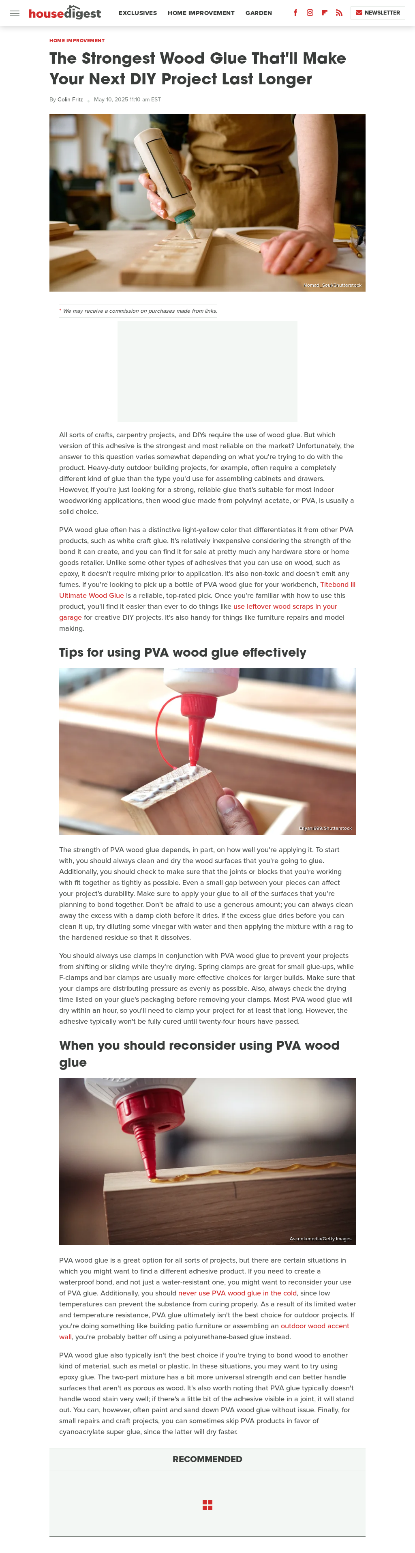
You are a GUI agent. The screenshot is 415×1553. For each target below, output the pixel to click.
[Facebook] (295, 14)
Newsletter (378, 13)
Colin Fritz (70, 99)
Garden (259, 13)
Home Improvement (201, 13)
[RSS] (339, 14)
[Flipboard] (324, 14)
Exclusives (138, 13)
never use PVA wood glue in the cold (237, 1293)
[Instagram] (310, 14)
